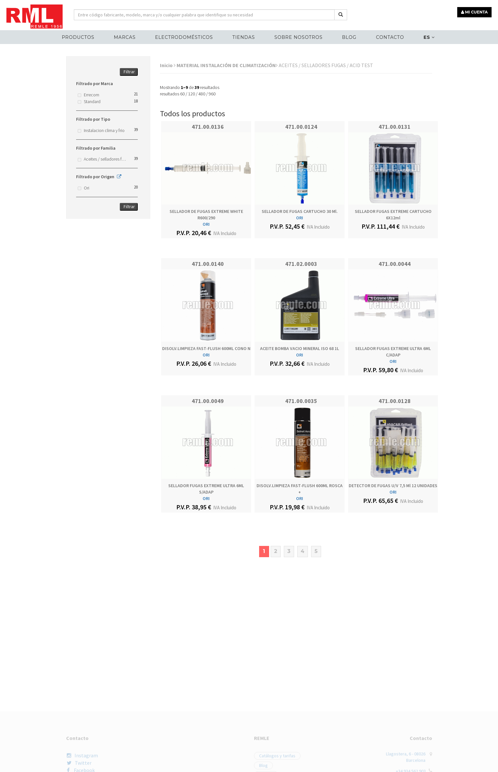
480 (201, 94)
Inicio (168, 65)
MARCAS (124, 37)
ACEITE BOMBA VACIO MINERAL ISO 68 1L (299, 348)
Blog (349, 37)
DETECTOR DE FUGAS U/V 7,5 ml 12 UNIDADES (393, 485)
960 (212, 94)
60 (182, 94)
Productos (78, 37)
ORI (206, 224)
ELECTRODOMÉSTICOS (184, 37)
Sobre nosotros (299, 37)
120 (191, 94)
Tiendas (243, 37)
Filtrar (129, 72)
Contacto (390, 37)
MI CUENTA (474, 12)
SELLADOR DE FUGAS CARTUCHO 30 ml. (300, 211)
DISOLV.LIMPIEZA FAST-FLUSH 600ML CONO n (206, 348)
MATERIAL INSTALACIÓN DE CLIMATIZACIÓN (227, 65)
